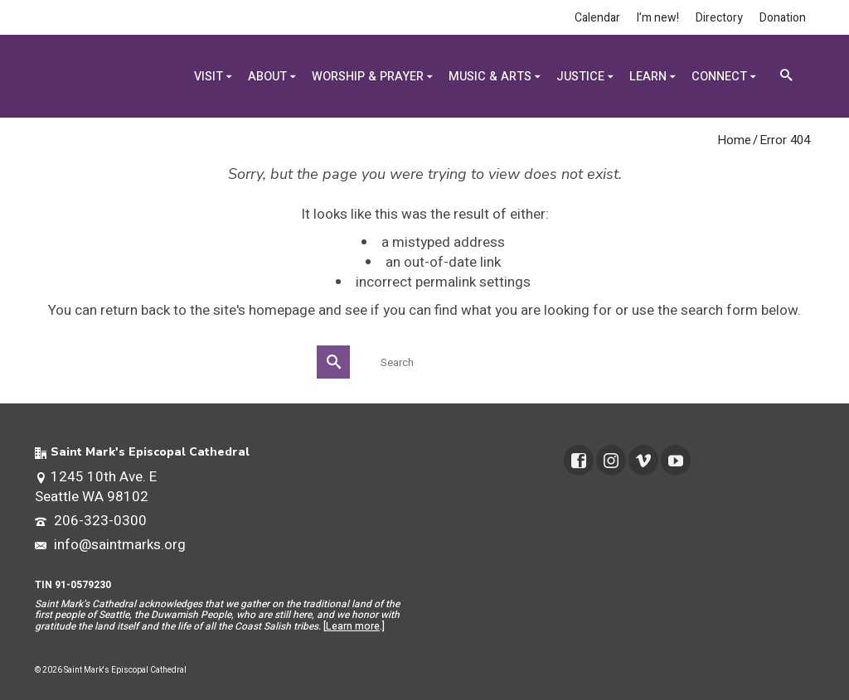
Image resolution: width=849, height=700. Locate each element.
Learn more (353, 626)
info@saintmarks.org (110, 544)
